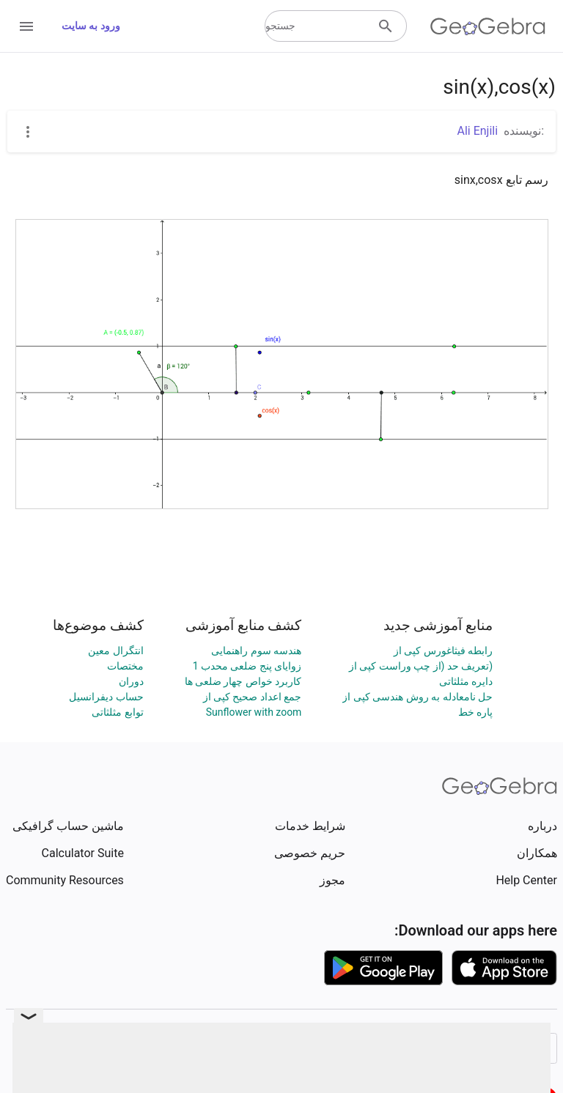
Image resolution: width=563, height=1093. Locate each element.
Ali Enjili (477, 131)
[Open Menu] (26, 26)
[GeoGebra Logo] (487, 26)
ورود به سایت (91, 26)
